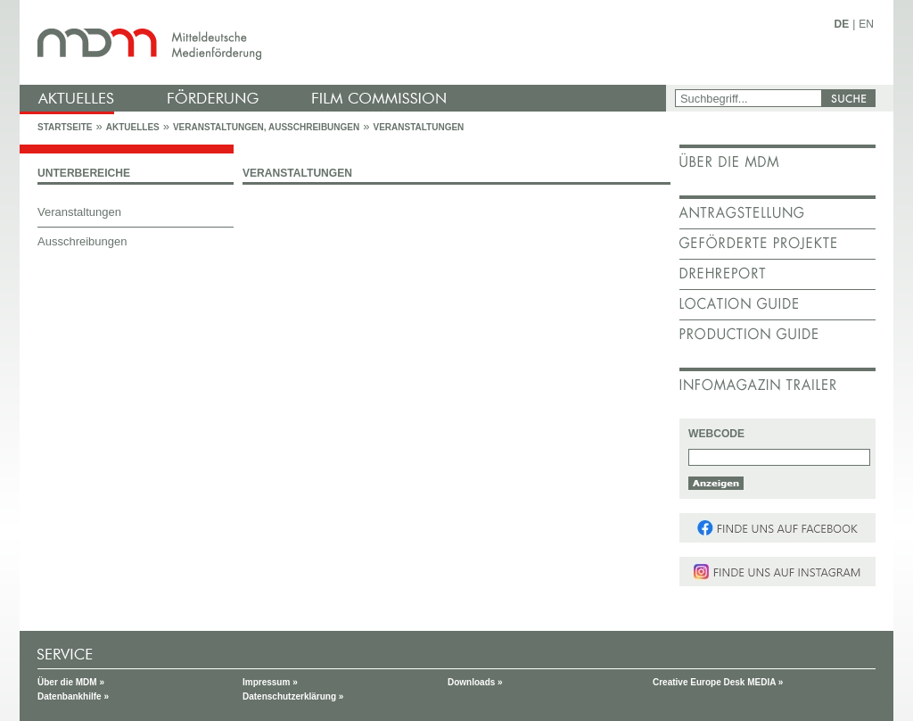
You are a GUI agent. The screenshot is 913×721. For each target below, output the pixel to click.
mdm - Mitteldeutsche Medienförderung (345, 42)
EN (866, 24)
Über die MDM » (70, 682)
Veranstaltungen (418, 127)
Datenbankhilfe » (73, 696)
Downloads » (475, 682)
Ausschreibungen (82, 241)
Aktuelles (133, 127)
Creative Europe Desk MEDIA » (718, 682)
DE (842, 24)
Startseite (64, 127)
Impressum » (270, 682)
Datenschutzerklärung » (293, 696)
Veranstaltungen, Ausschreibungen (266, 127)
